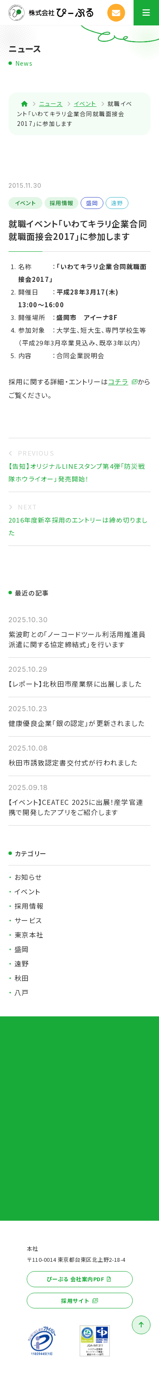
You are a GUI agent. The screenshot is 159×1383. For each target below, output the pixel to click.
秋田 (21, 978)
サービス (28, 920)
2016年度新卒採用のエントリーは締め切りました (78, 526)
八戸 (21, 992)
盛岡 (92, 203)
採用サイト (75, 1301)
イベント (25, 203)
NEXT (27, 506)
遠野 (117, 203)
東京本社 (29, 934)
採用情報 (62, 203)
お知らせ (28, 877)
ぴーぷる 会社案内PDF (75, 1279)
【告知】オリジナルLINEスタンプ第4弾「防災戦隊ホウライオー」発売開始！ (76, 472)
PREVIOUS (36, 452)
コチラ (118, 381)
